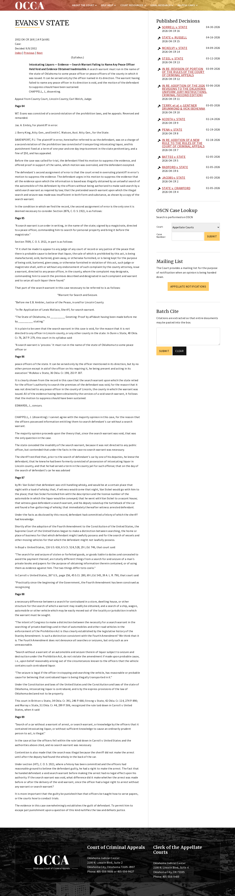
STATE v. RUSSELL (174, 37)
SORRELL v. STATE (174, 27)
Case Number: (161, 235)
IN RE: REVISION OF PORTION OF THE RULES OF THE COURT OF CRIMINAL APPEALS (183, 72)
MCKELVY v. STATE (174, 48)
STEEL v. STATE (172, 58)
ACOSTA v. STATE (173, 119)
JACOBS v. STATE (173, 178)
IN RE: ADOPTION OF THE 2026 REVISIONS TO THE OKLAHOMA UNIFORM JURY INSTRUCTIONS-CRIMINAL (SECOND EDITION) (184, 90)
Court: (160, 226)
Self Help (107, 5)
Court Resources (131, 5)
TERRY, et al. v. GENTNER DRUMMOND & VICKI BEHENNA (183, 107)
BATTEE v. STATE (174, 157)
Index (18, 52)
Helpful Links (186, 5)
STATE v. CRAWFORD (176, 188)
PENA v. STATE (172, 130)
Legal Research (160, 5)
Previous (29, 52)
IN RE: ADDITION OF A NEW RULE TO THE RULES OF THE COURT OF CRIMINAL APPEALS (183, 143)
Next (40, 52)
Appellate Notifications (188, 286)
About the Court (83, 5)
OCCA (51, 859)
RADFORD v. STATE (175, 167)
